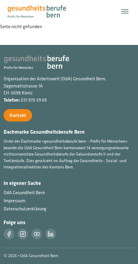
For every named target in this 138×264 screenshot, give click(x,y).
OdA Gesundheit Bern (24, 192)
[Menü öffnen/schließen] (125, 11)
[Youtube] (36, 234)
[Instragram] (22, 234)
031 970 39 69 (34, 100)
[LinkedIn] (50, 234)
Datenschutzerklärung (25, 209)
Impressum (14, 200)
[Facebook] (9, 234)
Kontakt (18, 115)
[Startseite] (40, 11)
